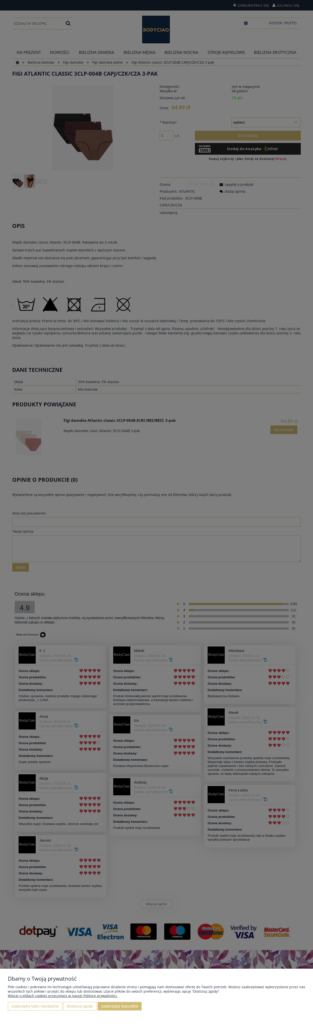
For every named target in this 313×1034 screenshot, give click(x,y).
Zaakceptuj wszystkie (119, 1006)
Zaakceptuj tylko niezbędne (35, 1006)
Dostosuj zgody (80, 1006)
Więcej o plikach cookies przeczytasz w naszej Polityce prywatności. (63, 995)
